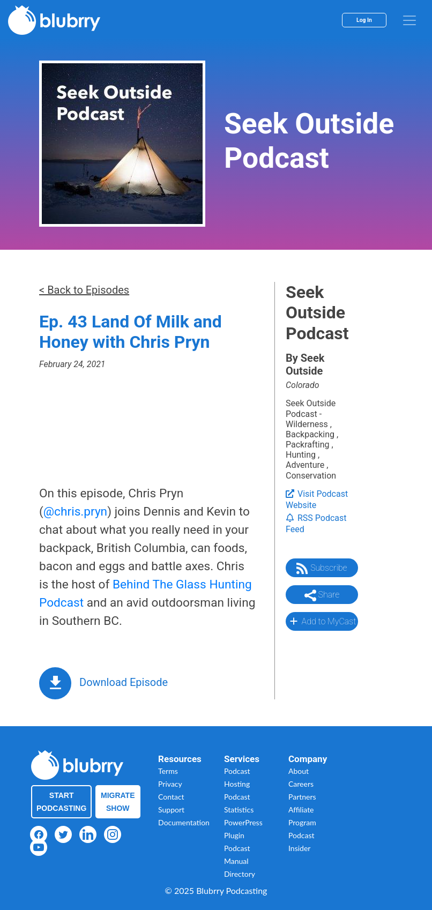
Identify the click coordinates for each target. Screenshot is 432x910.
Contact (171, 796)
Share (322, 595)
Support (171, 809)
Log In (364, 20)
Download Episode (123, 682)
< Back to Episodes (84, 290)
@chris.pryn (75, 511)
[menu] (409, 20)
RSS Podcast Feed (316, 523)
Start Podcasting (61, 801)
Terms (168, 770)
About (298, 770)
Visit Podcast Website (317, 499)
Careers (301, 783)
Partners (302, 796)
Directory (239, 873)
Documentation (184, 822)
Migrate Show (118, 801)
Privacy (170, 783)
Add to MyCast (322, 621)
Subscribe (321, 569)
